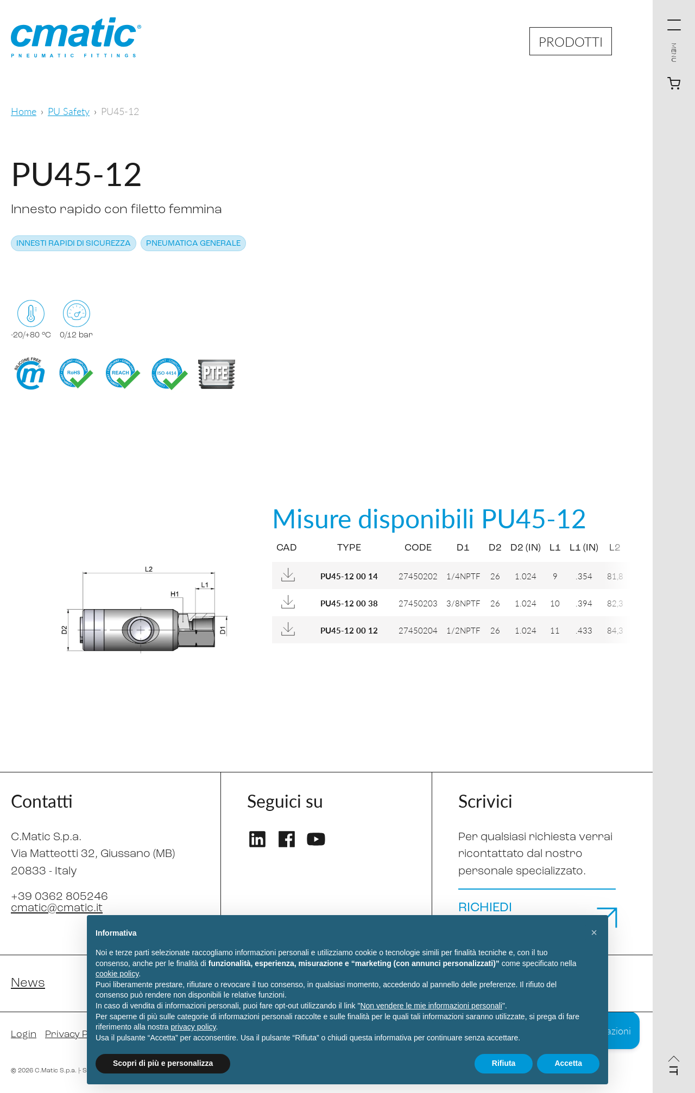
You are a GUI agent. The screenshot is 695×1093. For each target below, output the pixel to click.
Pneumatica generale (193, 244)
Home (23, 111)
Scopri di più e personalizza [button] (163, 1063)
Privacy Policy (77, 1035)
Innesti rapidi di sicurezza (73, 244)
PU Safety (69, 111)
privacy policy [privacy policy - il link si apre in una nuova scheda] (193, 1026)
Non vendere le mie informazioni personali (431, 1005)
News (28, 983)
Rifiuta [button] (504, 1063)
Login (23, 1035)
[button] (594, 932)
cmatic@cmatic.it (57, 908)
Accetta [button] (568, 1063)
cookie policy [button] (117, 973)
